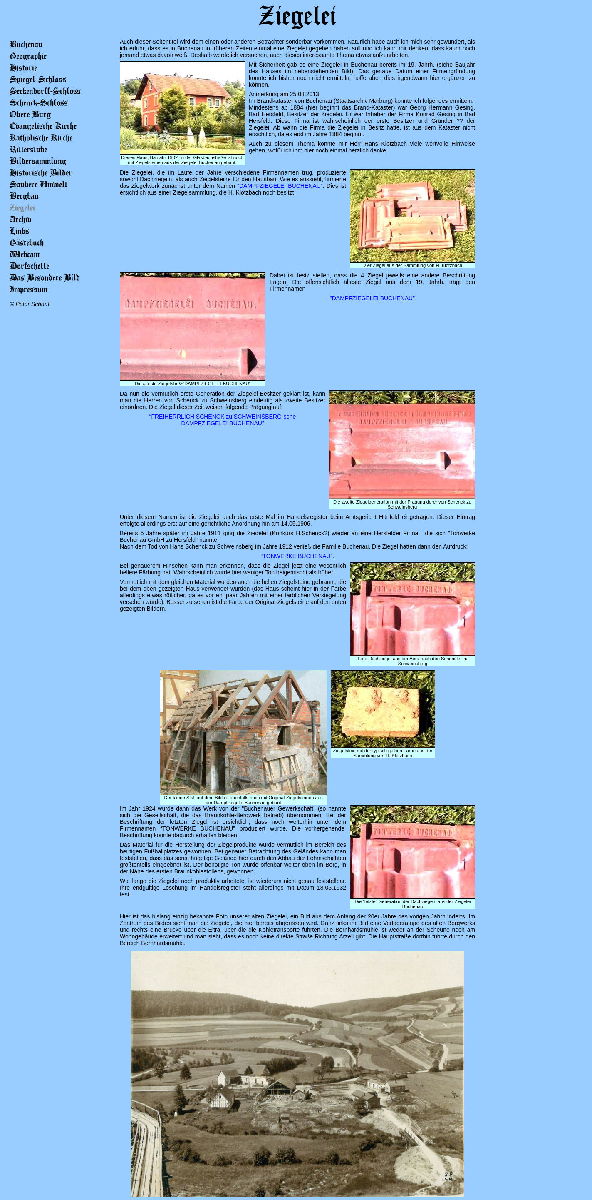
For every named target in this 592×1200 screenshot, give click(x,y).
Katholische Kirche (41, 137)
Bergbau (24, 196)
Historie (23, 67)
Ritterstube (28, 149)
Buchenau (26, 44)
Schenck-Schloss (39, 102)
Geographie (28, 56)
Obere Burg (30, 114)
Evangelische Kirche (43, 126)
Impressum (28, 289)
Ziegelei (22, 207)
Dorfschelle (29, 266)
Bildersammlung (38, 161)
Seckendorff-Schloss (45, 91)
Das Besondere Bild (45, 277)
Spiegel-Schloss (38, 79)
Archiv (20, 219)
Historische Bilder (41, 172)
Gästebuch (27, 242)
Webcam (25, 254)
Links (19, 231)
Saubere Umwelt (38, 184)
